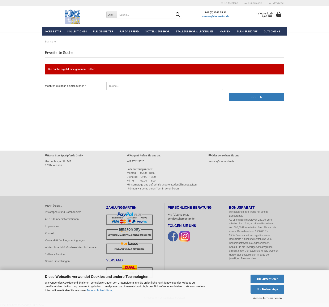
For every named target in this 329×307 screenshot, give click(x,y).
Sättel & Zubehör (157, 31)
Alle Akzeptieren (267, 279)
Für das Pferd (129, 31)
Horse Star (53, 31)
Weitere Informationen (267, 298)
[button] (229, 3)
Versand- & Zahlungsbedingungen (65, 240)
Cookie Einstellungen (57, 261)
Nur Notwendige (267, 289)
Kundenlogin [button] (253, 3)
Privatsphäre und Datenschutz (63, 212)
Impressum (52, 226)
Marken (225, 31)
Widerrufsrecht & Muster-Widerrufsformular (71, 247)
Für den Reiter (103, 31)
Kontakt (49, 233)
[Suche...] (111, 14)
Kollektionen (77, 31)
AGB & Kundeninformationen (62, 219)
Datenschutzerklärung (100, 290)
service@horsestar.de (215, 16)
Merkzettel (276, 3)
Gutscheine (272, 31)
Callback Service (55, 254)
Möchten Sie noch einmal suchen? (65, 85)
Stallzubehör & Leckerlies (194, 31)
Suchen (256, 96)
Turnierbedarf (247, 31)
